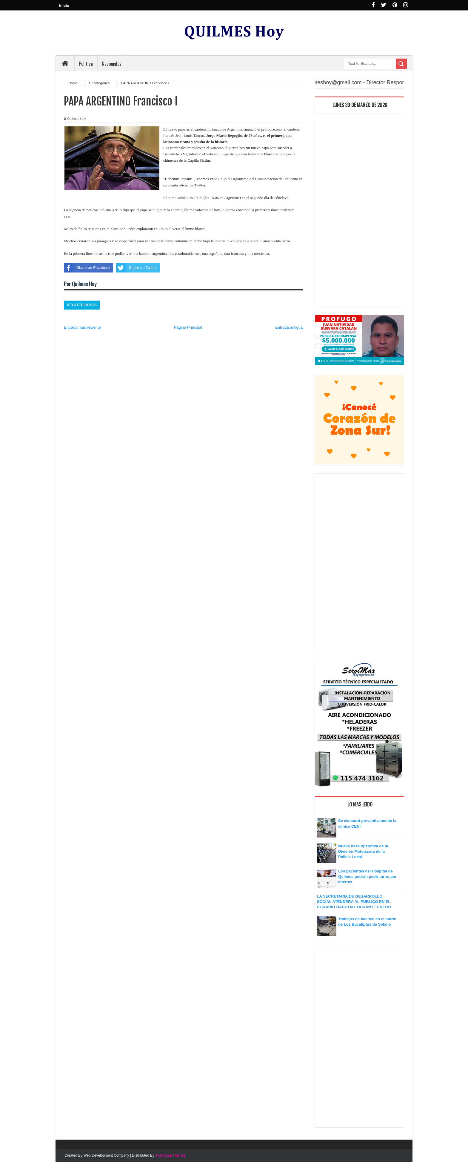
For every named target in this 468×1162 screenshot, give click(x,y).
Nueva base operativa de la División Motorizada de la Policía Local (363, 851)
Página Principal (188, 327)
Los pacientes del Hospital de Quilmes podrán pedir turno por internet (367, 876)
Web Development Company (106, 1155)
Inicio (64, 5)
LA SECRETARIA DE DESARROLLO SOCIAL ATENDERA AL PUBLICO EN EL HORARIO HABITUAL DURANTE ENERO (354, 901)
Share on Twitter (136, 267)
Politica (86, 63)
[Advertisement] (359, 212)
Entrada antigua (289, 327)
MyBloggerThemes (170, 1155)
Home (73, 83)
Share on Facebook (87, 267)
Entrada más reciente (82, 327)
